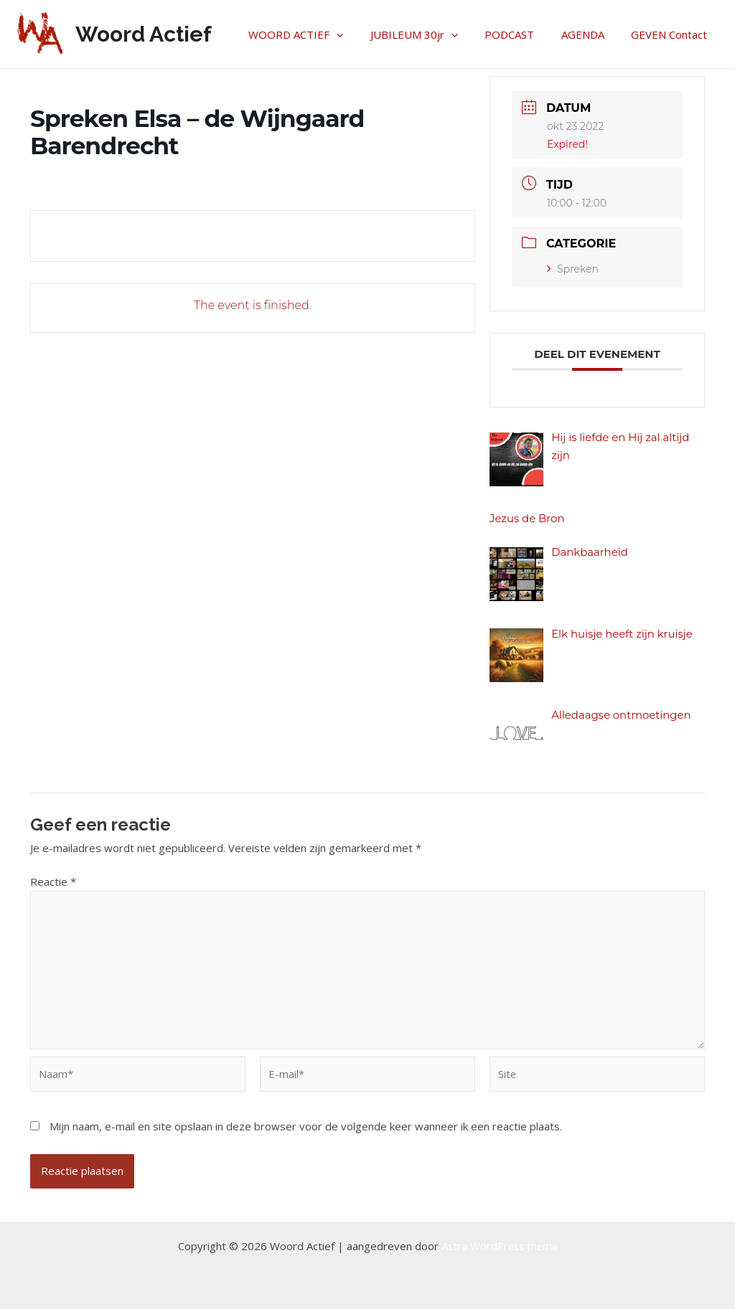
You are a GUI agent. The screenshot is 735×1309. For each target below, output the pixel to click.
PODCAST (523, 34)
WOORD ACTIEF (320, 34)
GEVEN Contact (672, 34)
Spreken (573, 269)
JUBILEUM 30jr (433, 34)
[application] (361, 34)
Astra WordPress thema (499, 1246)
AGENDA (590, 34)
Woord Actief (143, 34)
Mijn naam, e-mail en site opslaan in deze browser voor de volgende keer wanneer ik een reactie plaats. (306, 1127)
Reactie (53, 882)
